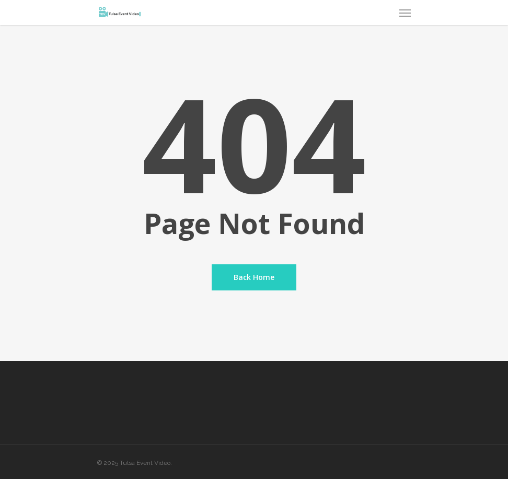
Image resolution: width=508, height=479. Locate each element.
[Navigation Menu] (405, 12)
